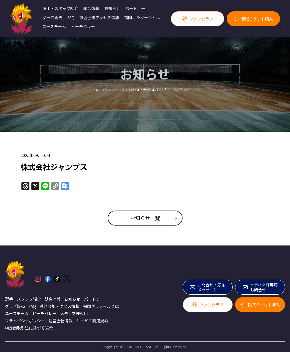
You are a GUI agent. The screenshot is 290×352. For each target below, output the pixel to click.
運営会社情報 (61, 321)
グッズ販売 (52, 17)
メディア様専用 (74, 313)
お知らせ (112, 8)
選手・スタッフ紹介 (60, 8)
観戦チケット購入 (253, 19)
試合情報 (91, 8)
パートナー (135, 8)
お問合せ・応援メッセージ (207, 287)
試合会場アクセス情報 (99, 17)
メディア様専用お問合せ (260, 287)
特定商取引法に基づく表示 (29, 328)
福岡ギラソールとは (142, 17)
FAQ (71, 17)
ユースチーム (54, 26)
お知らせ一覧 (145, 218)
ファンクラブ (197, 19)
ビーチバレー (83, 26)
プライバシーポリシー (25, 321)
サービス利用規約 (92, 321)
